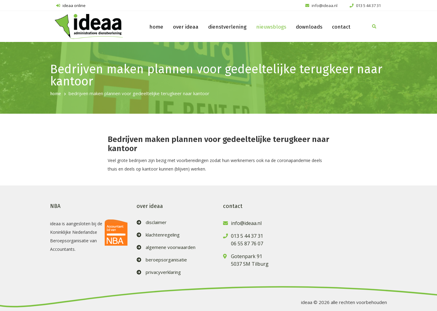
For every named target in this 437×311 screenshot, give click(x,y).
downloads (309, 27)
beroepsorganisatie (166, 260)
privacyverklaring (163, 272)
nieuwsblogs (271, 27)
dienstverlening (227, 27)
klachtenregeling (163, 235)
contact (341, 27)
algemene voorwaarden (170, 247)
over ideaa (185, 27)
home (156, 27)
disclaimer (156, 222)
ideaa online (71, 5)
